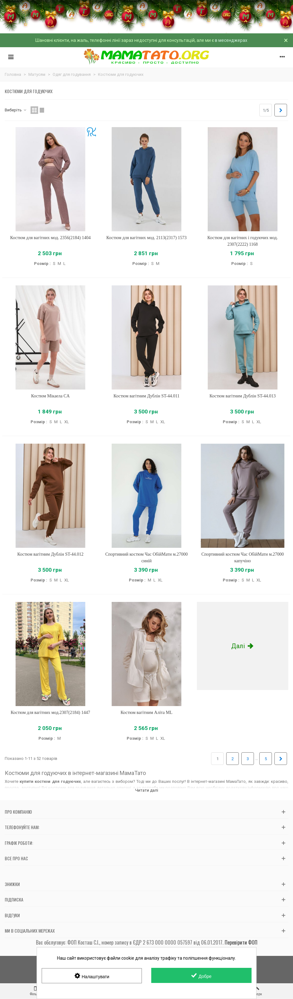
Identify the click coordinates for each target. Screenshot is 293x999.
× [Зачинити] (286, 40)
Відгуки (12, 915)
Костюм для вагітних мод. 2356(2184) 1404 (50, 237)
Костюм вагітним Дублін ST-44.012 (50, 554)
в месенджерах (231, 40)
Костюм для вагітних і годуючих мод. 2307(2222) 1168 (242, 241)
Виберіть (16, 110)
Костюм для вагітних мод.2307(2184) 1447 (50, 712)
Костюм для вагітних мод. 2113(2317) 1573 (146, 237)
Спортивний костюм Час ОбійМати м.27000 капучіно (242, 557)
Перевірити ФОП (241, 942)
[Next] (280, 110)
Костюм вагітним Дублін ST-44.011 (146, 396)
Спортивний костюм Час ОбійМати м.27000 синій (146, 557)
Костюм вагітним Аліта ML (147, 712)
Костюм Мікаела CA (50, 396)
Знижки (12, 884)
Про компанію (18, 811)
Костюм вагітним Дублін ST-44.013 (243, 396)
